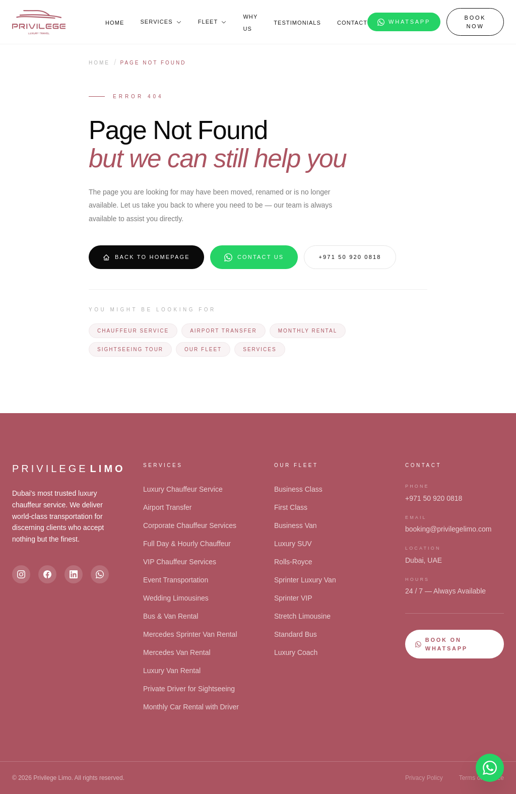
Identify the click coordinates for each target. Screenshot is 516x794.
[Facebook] (47, 574)
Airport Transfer (223, 331)
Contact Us (254, 257)
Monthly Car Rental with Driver (191, 707)
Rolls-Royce (293, 562)
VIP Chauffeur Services (179, 562)
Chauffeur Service (133, 331)
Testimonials (297, 23)
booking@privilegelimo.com (448, 529)
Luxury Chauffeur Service (183, 489)
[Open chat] (490, 768)
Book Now (475, 22)
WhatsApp (403, 22)
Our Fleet (203, 349)
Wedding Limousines (176, 598)
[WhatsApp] (100, 574)
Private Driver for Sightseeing (189, 689)
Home (114, 23)
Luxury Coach (295, 652)
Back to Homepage (146, 257)
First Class (290, 507)
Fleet (212, 22)
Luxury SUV (293, 544)
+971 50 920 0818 (349, 257)
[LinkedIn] (73, 574)
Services (160, 22)
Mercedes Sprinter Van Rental (190, 634)
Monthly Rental (307, 331)
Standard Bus (295, 634)
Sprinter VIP (293, 598)
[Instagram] (21, 574)
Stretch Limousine (302, 616)
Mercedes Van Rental (177, 652)
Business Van (295, 525)
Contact (352, 23)
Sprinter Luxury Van (305, 580)
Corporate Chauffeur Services (189, 525)
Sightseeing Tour (130, 349)
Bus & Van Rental (170, 616)
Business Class (298, 489)
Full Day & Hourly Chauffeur (187, 544)
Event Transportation (175, 580)
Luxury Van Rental (172, 671)
